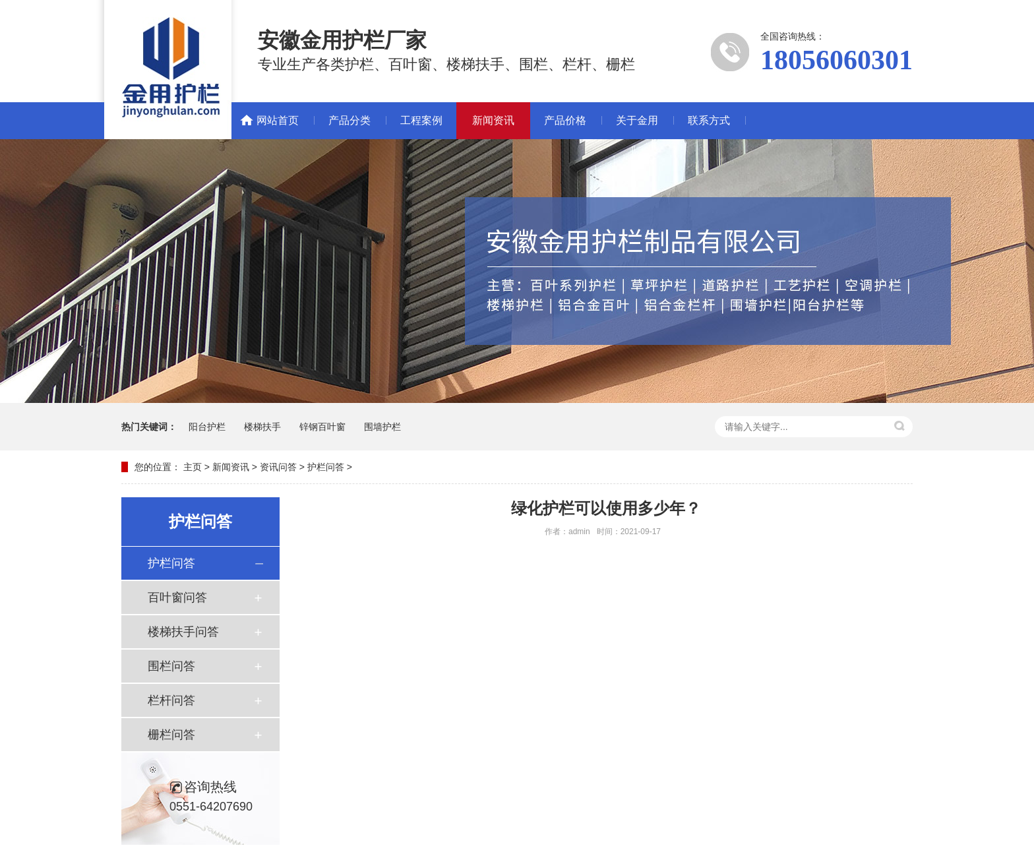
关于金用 (637, 120)
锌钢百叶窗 (322, 426)
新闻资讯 (493, 120)
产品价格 (565, 120)
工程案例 (421, 120)
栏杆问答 (171, 700)
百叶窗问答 (177, 597)
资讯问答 (278, 467)
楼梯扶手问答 (183, 631)
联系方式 (709, 120)
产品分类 (349, 120)
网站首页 (278, 120)
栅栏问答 (171, 734)
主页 (192, 467)
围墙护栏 (382, 426)
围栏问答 (171, 666)
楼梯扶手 (262, 426)
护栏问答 (325, 467)
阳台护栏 (207, 426)
